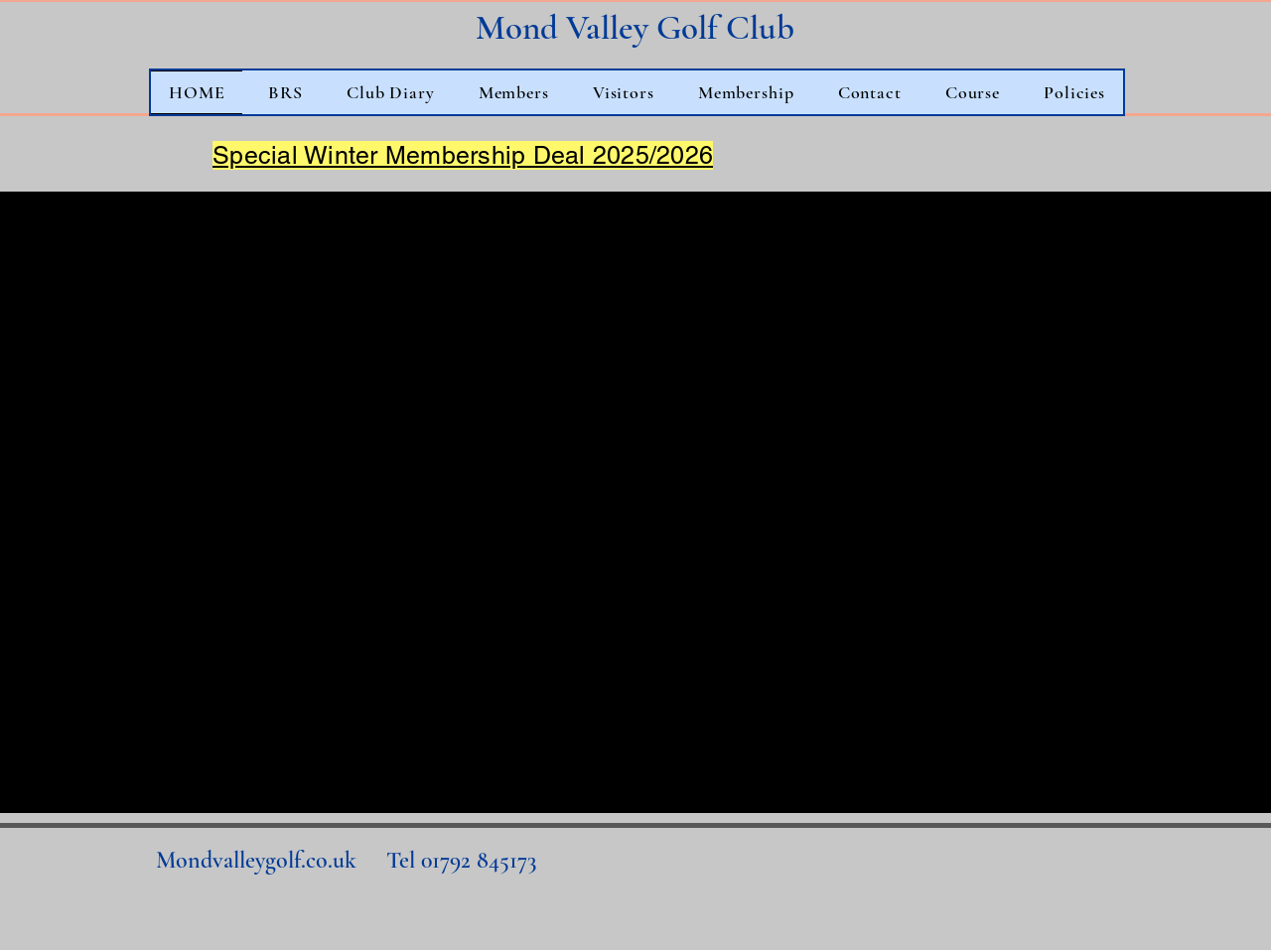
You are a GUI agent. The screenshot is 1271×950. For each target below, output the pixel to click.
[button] (391, 92)
